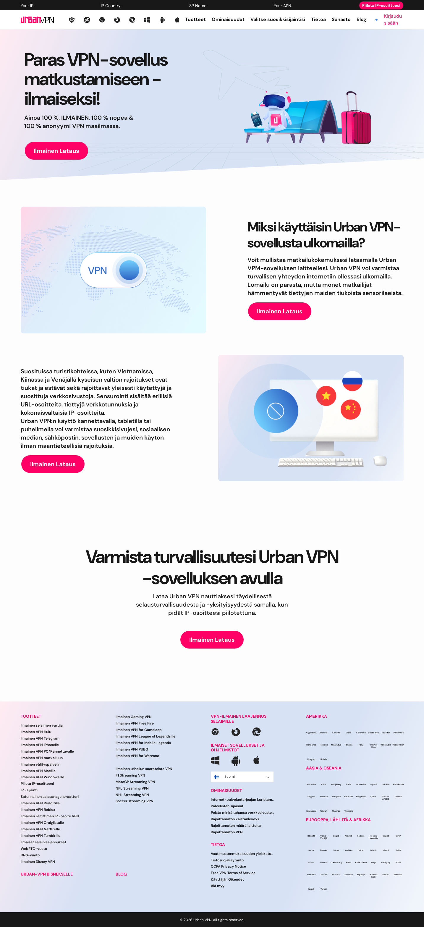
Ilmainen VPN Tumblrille (40, 835)
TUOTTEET (31, 716)
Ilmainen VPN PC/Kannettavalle (47, 751)
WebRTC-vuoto (34, 848)
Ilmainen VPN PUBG (132, 749)
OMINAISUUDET (226, 790)
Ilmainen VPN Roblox (38, 809)
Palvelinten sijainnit (227, 806)
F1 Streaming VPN (130, 775)
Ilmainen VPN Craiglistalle (42, 822)
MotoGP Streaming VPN (135, 781)
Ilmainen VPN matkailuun (42, 758)
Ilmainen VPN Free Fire (135, 723)
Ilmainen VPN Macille (38, 771)
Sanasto (341, 19)
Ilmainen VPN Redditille (40, 803)
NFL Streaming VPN (132, 788)
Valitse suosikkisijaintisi (277, 19)
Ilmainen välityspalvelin (40, 764)
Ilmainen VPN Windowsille (42, 777)
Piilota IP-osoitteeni (37, 783)
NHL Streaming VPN (132, 795)
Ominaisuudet (228, 19)
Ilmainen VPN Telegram (40, 738)
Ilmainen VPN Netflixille (40, 829)
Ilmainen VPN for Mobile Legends (143, 742)
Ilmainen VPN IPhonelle (40, 745)
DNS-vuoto (30, 855)
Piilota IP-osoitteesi (381, 5)
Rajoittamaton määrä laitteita (236, 825)
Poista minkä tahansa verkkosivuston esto (243, 812)
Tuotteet (195, 19)
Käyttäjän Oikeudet (227, 879)
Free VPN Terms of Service (233, 873)
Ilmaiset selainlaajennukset (43, 842)
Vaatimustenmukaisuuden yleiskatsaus (243, 853)
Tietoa (318, 19)
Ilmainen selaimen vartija (42, 725)
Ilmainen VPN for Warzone (137, 755)
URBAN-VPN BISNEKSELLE (47, 874)
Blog (361, 19)
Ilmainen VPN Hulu (36, 732)
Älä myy (217, 886)
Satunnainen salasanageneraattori (50, 796)
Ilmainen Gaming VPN (134, 716)
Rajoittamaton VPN (227, 832)
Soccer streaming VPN (134, 801)
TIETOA (218, 844)
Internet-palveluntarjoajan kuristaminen (243, 799)
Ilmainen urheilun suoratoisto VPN (144, 768)
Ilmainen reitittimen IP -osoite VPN (50, 816)
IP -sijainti (29, 790)
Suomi (242, 776)
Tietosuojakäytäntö (227, 860)
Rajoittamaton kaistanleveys (235, 819)
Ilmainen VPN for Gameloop (139, 729)
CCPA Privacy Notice (228, 866)
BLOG (121, 874)
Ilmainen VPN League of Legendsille (145, 736)
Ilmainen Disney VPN (38, 861)
